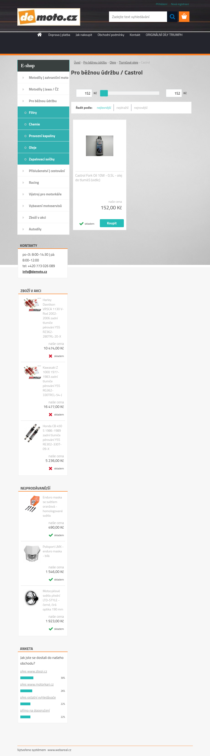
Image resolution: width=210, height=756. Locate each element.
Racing (34, 182)
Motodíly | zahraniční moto (49, 77)
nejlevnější (104, 107)
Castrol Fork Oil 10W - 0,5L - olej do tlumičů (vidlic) (98, 177)
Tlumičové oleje (128, 62)
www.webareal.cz (59, 749)
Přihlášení (161, 4)
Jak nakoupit (84, 34)
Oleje (33, 147)
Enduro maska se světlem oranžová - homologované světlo (53, 506)
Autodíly (35, 229)
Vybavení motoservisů (45, 205)
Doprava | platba (59, 34)
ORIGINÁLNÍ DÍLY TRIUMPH (164, 34)
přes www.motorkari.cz (37, 684)
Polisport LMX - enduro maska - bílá (53, 551)
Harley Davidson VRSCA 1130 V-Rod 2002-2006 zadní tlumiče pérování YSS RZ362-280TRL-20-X (53, 318)
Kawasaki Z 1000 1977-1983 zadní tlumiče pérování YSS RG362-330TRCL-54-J (52, 381)
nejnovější (141, 107)
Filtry (33, 112)
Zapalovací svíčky (42, 159)
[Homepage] (39, 34)
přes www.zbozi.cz (33, 671)
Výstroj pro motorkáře (45, 194)
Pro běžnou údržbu (43, 101)
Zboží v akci (37, 217)
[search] (172, 16)
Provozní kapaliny (42, 135)
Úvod (77, 62)
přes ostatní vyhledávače (38, 697)
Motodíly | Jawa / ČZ (44, 89)
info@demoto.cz (35, 271)
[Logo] (48, 16)
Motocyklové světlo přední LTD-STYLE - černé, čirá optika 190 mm (53, 600)
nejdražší (123, 107)
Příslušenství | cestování (47, 170)
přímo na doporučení (35, 710)
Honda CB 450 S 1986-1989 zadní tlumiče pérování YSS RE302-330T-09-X (52, 437)
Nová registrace (180, 4)
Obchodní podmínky (111, 34)
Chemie (34, 124)
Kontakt (135, 34)
